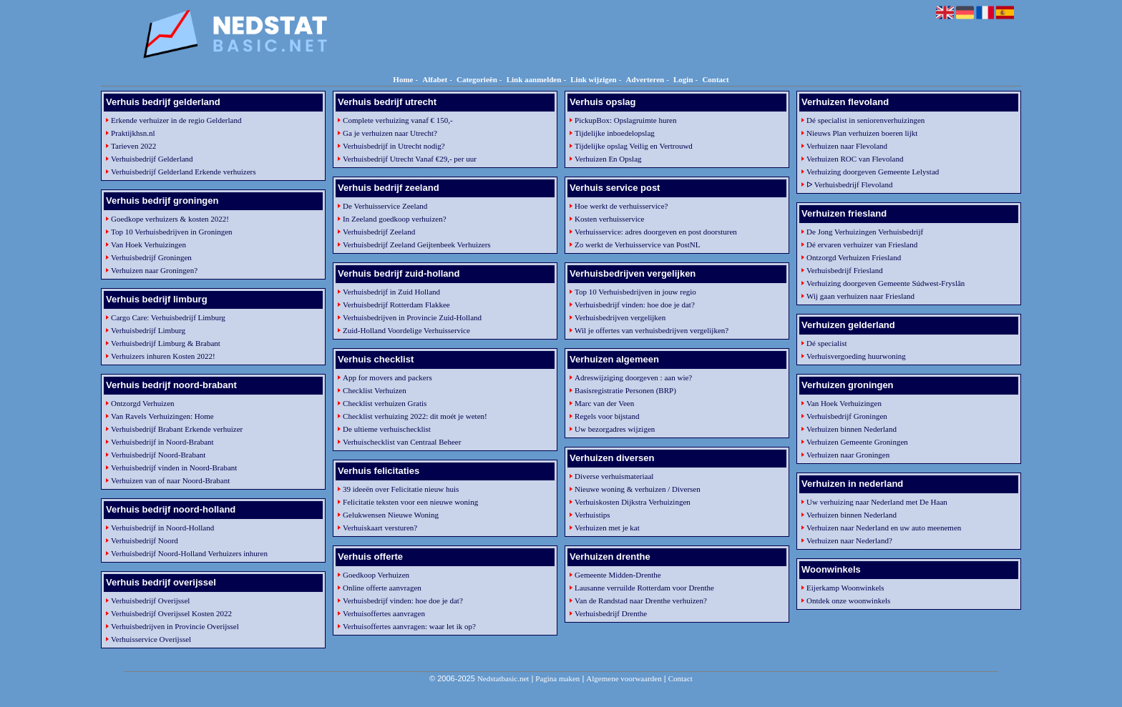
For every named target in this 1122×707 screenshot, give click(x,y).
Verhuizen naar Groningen (847, 454)
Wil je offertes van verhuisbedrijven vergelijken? (651, 330)
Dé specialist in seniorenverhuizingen (865, 120)
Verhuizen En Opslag (608, 158)
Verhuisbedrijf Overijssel (150, 600)
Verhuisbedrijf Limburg (148, 330)
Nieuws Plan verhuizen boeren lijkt (861, 133)
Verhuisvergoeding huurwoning (856, 356)
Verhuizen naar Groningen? (154, 270)
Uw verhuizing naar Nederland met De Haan (876, 502)
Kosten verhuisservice (609, 218)
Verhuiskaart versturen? (380, 527)
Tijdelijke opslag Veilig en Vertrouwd (634, 146)
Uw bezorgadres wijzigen (615, 429)
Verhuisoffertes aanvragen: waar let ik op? (409, 626)
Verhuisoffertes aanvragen (384, 613)
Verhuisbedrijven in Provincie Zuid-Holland (412, 317)
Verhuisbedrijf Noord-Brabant (158, 454)
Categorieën (477, 79)
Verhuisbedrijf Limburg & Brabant (165, 343)
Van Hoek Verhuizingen (148, 244)
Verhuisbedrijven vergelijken (620, 317)
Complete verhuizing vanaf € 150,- (398, 120)
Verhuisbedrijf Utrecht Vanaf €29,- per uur (410, 158)
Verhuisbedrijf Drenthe (611, 613)
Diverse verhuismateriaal (614, 476)
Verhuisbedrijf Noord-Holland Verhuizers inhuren (189, 553)
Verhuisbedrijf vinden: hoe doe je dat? (403, 600)
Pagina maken (557, 678)
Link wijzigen (593, 79)
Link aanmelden (534, 79)
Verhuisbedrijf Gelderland (152, 158)
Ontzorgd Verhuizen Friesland (853, 257)
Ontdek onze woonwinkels (848, 600)
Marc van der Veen (604, 403)
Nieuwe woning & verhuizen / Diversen (638, 489)
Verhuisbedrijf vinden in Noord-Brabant (174, 467)
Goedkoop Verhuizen (376, 574)
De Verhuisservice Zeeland (385, 206)
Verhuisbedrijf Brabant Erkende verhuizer (177, 429)
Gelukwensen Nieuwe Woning (391, 514)
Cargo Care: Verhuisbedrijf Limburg (168, 317)
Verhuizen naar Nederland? (849, 540)
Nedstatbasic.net (503, 678)
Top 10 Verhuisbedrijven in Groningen (172, 231)
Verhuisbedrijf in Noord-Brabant (162, 441)
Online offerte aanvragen (382, 587)
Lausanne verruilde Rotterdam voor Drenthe (644, 587)
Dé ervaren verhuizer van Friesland (861, 244)
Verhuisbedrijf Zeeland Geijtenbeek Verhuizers (417, 244)
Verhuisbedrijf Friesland (844, 270)
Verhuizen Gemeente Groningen (857, 441)
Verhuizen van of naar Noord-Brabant (170, 480)
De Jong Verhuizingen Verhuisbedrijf (864, 231)
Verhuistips (592, 514)
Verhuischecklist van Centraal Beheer (402, 441)
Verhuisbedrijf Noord (144, 540)
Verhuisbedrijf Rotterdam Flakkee (396, 304)
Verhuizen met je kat (607, 527)
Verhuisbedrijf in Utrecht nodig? (394, 146)
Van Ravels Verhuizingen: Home (162, 416)
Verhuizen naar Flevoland (846, 146)
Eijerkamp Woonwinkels (845, 587)
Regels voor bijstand (607, 416)
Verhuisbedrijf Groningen (151, 257)
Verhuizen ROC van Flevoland (854, 158)
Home (403, 79)
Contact (715, 79)
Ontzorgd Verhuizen (143, 403)
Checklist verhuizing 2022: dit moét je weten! (415, 416)
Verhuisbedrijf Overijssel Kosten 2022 (171, 613)
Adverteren (645, 79)
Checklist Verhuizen (374, 390)
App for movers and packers (387, 377)
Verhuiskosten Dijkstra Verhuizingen (633, 502)
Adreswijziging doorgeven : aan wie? (633, 377)
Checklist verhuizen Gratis (384, 403)
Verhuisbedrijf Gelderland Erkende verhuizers (183, 171)
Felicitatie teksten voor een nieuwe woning (410, 502)
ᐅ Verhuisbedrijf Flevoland (849, 184)
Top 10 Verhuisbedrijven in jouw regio (635, 291)
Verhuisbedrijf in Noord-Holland (162, 527)
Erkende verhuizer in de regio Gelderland (176, 120)
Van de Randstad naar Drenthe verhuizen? (641, 600)
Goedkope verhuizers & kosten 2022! (170, 218)
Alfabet (434, 79)
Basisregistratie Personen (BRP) (625, 390)
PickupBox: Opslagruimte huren (625, 120)
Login (683, 79)
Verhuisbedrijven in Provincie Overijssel (175, 626)
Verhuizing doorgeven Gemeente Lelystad (872, 171)
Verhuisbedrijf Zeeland (379, 231)
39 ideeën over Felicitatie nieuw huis (401, 489)
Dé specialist (826, 343)
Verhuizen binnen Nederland (851, 429)
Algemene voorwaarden (623, 678)
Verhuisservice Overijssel (151, 639)
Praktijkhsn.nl (133, 133)
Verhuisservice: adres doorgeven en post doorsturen (656, 231)
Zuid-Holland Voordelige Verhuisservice (406, 330)
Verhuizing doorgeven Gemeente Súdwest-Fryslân (885, 283)
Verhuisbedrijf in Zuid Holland (391, 291)
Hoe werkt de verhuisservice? (621, 206)
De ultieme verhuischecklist (387, 429)
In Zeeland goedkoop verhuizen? (394, 218)
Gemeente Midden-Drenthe (618, 574)
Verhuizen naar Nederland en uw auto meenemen (883, 527)
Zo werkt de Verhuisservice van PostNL (637, 244)
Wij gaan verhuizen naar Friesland (860, 296)
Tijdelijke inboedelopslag (615, 133)
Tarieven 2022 (133, 146)
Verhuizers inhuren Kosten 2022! (163, 356)
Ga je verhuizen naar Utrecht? (390, 133)
